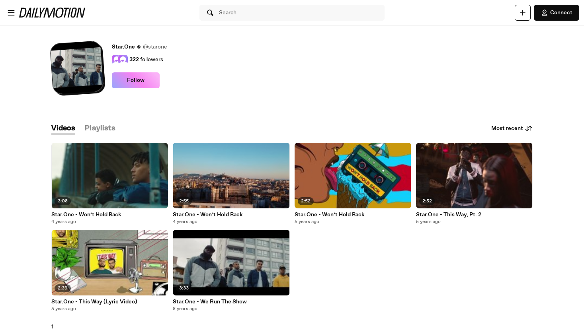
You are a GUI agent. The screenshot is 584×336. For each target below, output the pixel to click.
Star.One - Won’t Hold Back (86, 215)
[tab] (63, 129)
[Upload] (523, 13)
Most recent (512, 128)
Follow (136, 80)
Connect (556, 13)
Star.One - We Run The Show (210, 302)
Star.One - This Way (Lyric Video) (94, 302)
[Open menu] (11, 13)
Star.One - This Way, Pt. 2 (448, 215)
